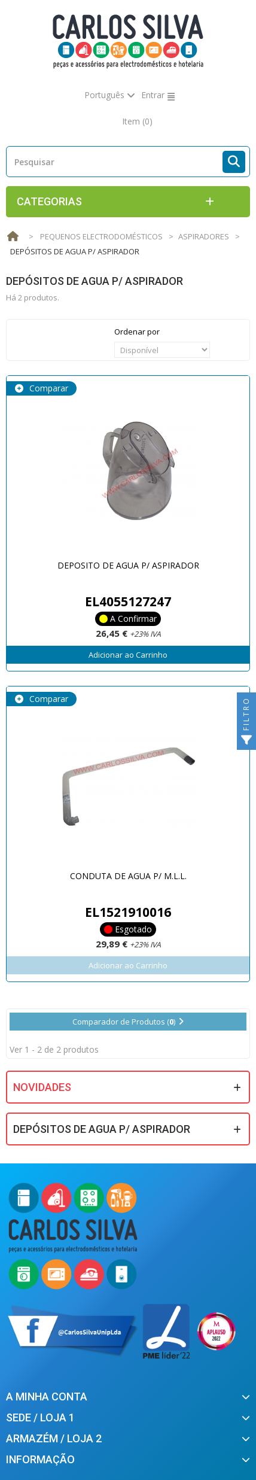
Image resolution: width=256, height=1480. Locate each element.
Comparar (47, 388)
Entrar (152, 95)
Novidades (42, 1087)
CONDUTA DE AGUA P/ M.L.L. (128, 876)
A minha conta (46, 1396)
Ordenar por (137, 331)
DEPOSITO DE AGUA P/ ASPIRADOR (128, 565)
